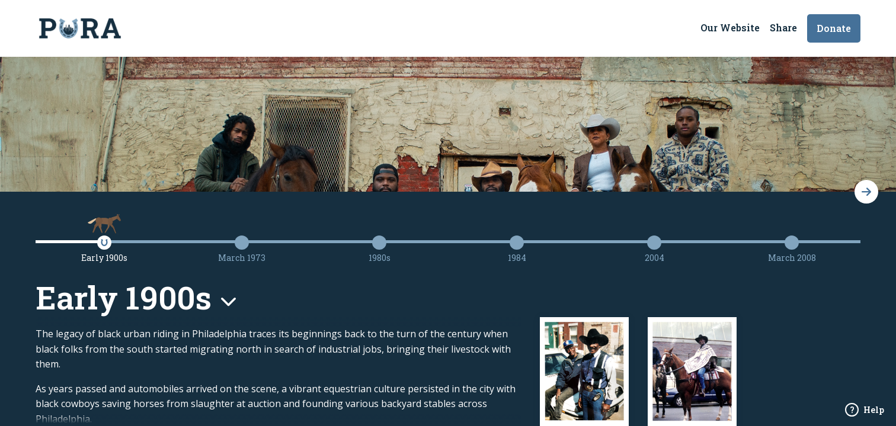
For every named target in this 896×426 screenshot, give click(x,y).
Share (783, 27)
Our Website (730, 27)
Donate (834, 28)
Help (864, 410)
